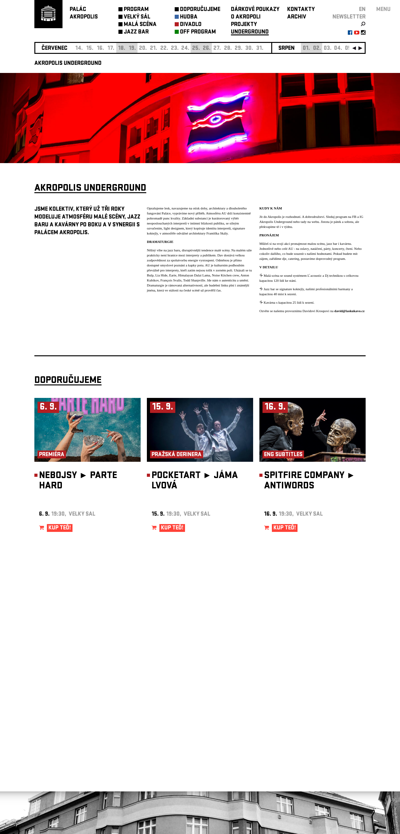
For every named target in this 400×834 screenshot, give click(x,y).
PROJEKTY (244, 24)
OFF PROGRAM (198, 32)
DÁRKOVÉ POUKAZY (255, 9)
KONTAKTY (301, 9)
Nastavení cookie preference (59, 749)
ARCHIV (296, 17)
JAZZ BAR (136, 32)
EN (362, 9)
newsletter (349, 17)
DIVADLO (191, 24)
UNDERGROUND (250, 32)
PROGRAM (136, 9)
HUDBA (189, 17)
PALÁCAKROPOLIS (84, 13)
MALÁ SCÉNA (140, 24)
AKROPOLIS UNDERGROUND (68, 63)
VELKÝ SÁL (137, 17)
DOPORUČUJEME (200, 9)
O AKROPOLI (246, 17)
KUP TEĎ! (59, 528)
